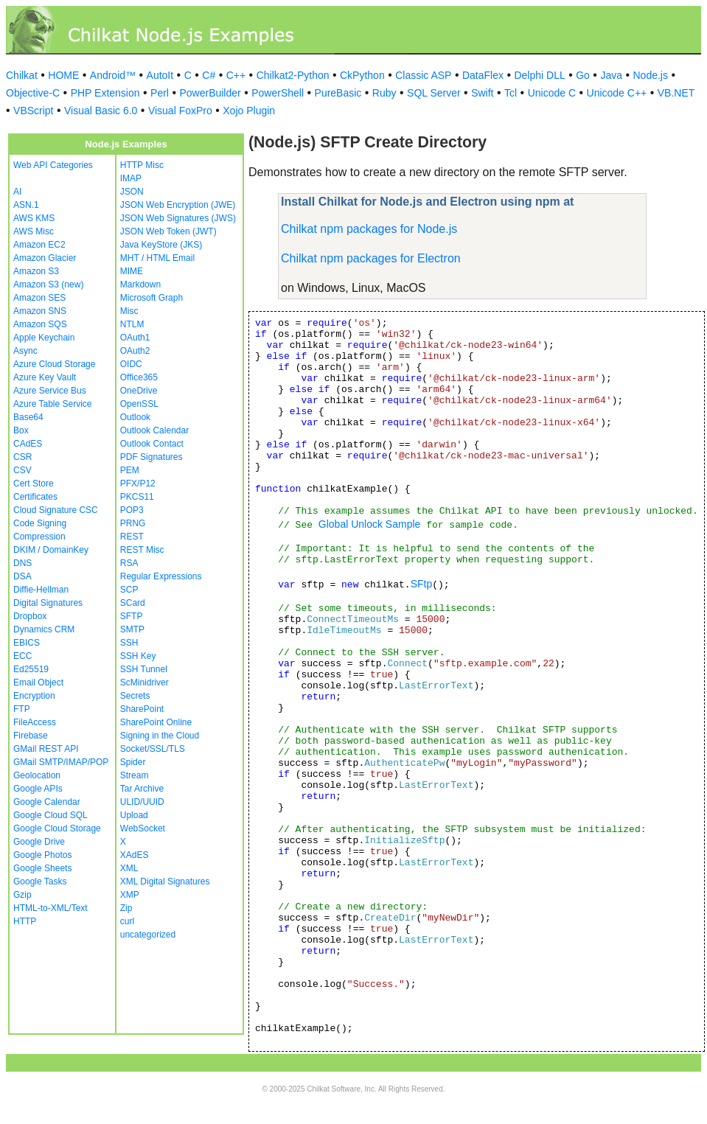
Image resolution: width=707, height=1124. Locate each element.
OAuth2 (135, 351)
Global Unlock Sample (369, 524)
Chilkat (22, 75)
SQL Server (434, 93)
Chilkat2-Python (293, 75)
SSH (129, 643)
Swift (482, 93)
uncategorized (147, 934)
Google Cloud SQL (50, 815)
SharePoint (142, 709)
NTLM (132, 324)
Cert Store (33, 483)
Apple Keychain (43, 337)
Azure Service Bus (49, 390)
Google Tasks (40, 881)
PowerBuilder (209, 93)
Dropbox (29, 616)
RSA (129, 563)
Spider (133, 762)
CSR (22, 457)
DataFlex (483, 75)
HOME (63, 75)
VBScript (33, 110)
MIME (131, 271)
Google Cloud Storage (57, 828)
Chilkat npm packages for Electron (371, 258)
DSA (22, 576)
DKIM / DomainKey (50, 550)
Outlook (135, 417)
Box (21, 430)
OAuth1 (135, 337)
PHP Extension (105, 93)
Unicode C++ (617, 93)
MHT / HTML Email (157, 258)
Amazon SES (39, 298)
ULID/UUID (142, 802)
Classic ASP (423, 75)
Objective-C (33, 93)
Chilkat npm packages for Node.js (369, 229)
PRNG (133, 523)
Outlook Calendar (154, 430)
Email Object (38, 682)
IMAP (131, 178)
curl (127, 921)
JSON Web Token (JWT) (168, 231)
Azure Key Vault (44, 377)
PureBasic (338, 93)
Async (25, 351)
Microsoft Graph (151, 298)
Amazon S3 (36, 271)
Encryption (34, 696)
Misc (129, 311)
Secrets (135, 696)
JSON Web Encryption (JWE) (177, 205)
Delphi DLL (539, 75)
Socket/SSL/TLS (152, 749)
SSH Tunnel (143, 669)
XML (129, 868)
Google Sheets (42, 868)
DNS (22, 563)
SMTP (132, 629)
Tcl (510, 93)
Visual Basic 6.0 (100, 110)
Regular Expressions (161, 576)
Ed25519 (31, 669)
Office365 (139, 377)
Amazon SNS (39, 311)
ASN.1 (26, 205)
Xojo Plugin (249, 110)
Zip (126, 908)
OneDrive (139, 390)
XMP (129, 895)
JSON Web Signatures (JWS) (178, 218)
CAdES (27, 444)
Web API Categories (53, 165)
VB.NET (676, 93)
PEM (129, 470)
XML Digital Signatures (165, 881)
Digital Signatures (48, 603)
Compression (39, 536)
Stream (134, 775)
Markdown (140, 284)
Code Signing (39, 523)
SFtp (422, 584)
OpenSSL (139, 404)
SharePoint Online (156, 722)
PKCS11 (137, 497)
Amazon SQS (40, 324)
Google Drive (39, 842)
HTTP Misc (142, 165)
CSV (22, 470)
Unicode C (552, 93)
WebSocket (142, 828)
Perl (159, 93)
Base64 (28, 417)
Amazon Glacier (44, 258)
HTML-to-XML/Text (50, 908)
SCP (129, 589)
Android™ (113, 75)
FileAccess (34, 722)
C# (208, 75)
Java (611, 75)
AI (17, 191)
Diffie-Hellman (41, 589)
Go (583, 75)
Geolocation (36, 775)
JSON (132, 191)
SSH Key (138, 656)
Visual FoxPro (180, 110)
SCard (132, 603)
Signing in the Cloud (159, 735)
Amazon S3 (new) (48, 284)
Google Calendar (46, 802)
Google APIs (38, 788)
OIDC (131, 364)
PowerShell (277, 93)
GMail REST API (45, 749)
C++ (235, 75)
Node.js (650, 75)
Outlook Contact (152, 444)
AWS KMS (34, 218)
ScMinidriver (144, 682)
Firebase (30, 735)
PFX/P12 (138, 483)
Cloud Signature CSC (55, 510)
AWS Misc (33, 231)
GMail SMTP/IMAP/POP (60, 762)
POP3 (132, 510)
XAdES (134, 855)
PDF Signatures (151, 457)
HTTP (24, 921)
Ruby (384, 93)
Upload (134, 815)
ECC (22, 656)
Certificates (35, 497)
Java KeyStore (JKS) (161, 245)
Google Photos (42, 855)
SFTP (131, 616)
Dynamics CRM (43, 629)
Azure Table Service (52, 404)
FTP (21, 709)
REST (132, 536)
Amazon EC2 (39, 245)
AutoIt (160, 75)
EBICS (26, 643)
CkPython (362, 75)
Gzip (22, 895)
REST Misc (142, 550)
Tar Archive (142, 788)
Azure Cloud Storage (54, 364)
